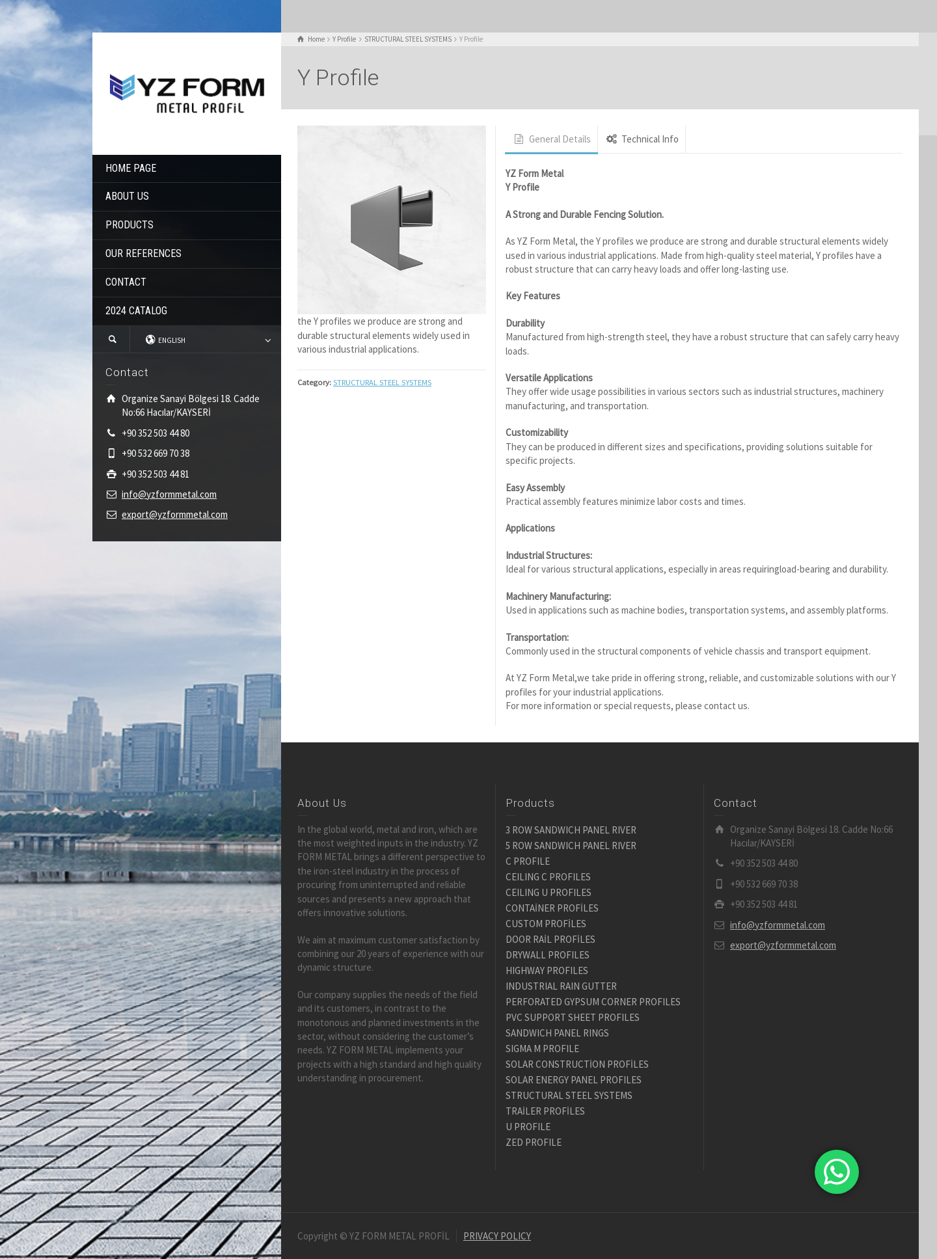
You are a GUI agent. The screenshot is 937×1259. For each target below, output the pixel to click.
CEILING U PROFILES (548, 892)
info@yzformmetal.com (169, 494)
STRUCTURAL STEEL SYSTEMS (382, 382)
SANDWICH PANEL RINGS (557, 1033)
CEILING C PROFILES (548, 877)
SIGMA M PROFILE (542, 1048)
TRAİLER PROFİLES (545, 1111)
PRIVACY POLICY (497, 1236)
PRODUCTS (129, 225)
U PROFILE (528, 1126)
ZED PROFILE (534, 1142)
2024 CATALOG (136, 311)
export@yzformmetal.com (175, 514)
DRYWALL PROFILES (548, 955)
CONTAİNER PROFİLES (552, 908)
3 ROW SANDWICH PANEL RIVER (571, 830)
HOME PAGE (130, 168)
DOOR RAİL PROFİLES (550, 939)
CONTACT (125, 282)
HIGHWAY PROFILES (547, 970)
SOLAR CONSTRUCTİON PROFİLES (577, 1064)
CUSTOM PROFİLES (546, 923)
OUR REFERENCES (143, 253)
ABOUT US (127, 196)
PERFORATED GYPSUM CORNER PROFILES (593, 1001)
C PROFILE (528, 861)
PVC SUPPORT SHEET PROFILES (573, 1017)
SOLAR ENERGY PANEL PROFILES (574, 1080)
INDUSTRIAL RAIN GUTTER (561, 986)
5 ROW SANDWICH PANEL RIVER (571, 845)
